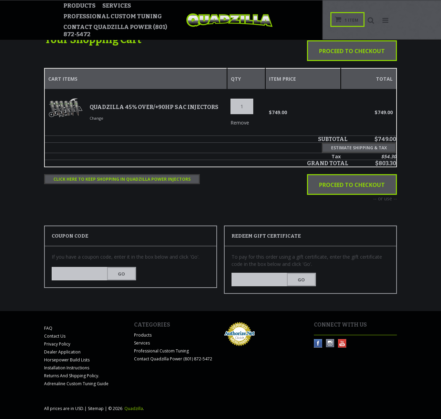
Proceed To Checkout (352, 51)
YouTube (342, 343)
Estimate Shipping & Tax (359, 148)
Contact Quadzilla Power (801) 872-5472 (115, 30)
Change (96, 117)
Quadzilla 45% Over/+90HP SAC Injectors (154, 106)
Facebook (318, 343)
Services (116, 5)
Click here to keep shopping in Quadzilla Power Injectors (122, 179)
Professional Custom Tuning (112, 16)
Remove (233, 122)
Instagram (330, 343)
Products (79, 5)
